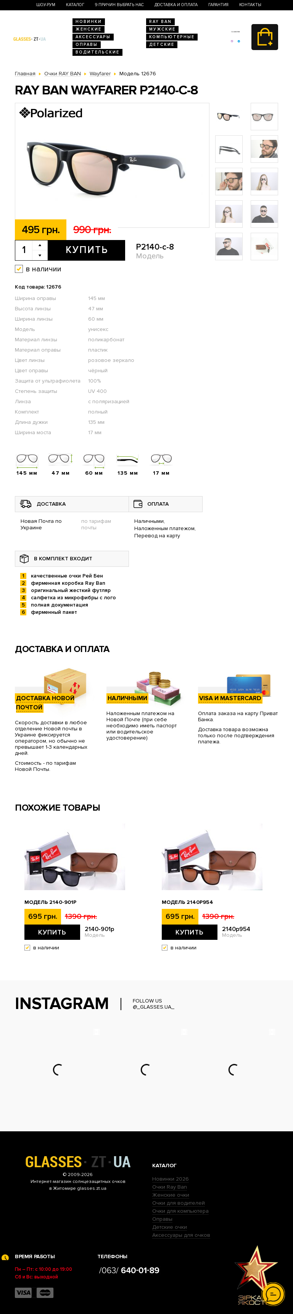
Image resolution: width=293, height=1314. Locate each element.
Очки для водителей (178, 1203)
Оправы (87, 44)
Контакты (250, 4)
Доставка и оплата (176, 4)
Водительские (97, 52)
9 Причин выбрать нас (119, 4)
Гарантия (218, 4)
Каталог (75, 4)
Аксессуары (93, 36)
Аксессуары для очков (181, 1235)
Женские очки (170, 1195)
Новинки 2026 (170, 1179)
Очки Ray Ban (169, 1187)
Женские (88, 29)
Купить (87, 250)
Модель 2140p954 (187, 902)
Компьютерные (172, 36)
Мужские (162, 29)
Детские (161, 44)
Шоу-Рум (45, 4)
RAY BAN (160, 21)
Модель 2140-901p (50, 902)
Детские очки (169, 1227)
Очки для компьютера (180, 1211)
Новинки (89, 21)
